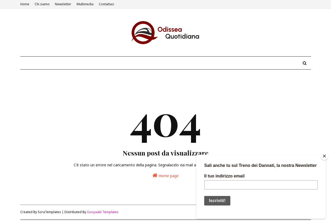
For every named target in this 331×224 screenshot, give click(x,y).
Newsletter (63, 4)
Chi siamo (42, 4)
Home (24, 4)
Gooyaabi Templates (103, 212)
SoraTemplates (49, 212)
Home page (165, 175)
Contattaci (106, 4)
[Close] (324, 156)
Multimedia (85, 4)
